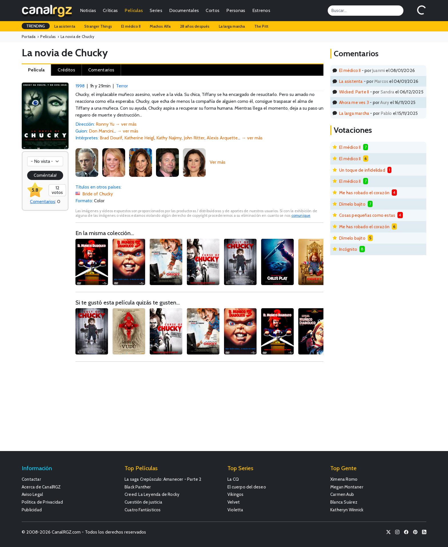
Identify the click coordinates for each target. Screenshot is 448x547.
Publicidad (32, 509)
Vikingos (235, 494)
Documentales (184, 10)
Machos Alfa (160, 26)
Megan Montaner (346, 487)
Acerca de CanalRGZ (41, 487)
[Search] (365, 10)
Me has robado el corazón (364, 192)
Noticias (88, 10)
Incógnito (348, 249)
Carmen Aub (342, 494)
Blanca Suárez (344, 502)
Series (156, 10)
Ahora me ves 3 (354, 102)
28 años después (195, 26)
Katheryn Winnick (346, 509)
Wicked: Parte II (354, 92)
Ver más (217, 162)
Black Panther (138, 487)
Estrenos (261, 10)
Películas (134, 10)
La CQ (233, 479)
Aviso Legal (32, 494)
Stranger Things (98, 26)
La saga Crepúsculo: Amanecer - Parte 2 (163, 479)
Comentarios (42, 201)
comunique (301, 215)
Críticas (110, 10)
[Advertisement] (199, 409)
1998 (80, 86)
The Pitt (261, 26)
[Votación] (45, 161)
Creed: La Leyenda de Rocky (152, 494)
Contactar (31, 479)
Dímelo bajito (352, 204)
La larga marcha (232, 26)
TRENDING (35, 26)
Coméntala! (45, 175)
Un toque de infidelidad (362, 170)
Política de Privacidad (42, 502)
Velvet (233, 502)
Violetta (235, 509)
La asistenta (64, 26)
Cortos (212, 10)
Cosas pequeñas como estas (367, 215)
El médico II (131, 26)
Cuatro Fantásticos (143, 509)
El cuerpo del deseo (246, 487)
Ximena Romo (343, 479)
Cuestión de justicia (143, 502)
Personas (235, 10)
